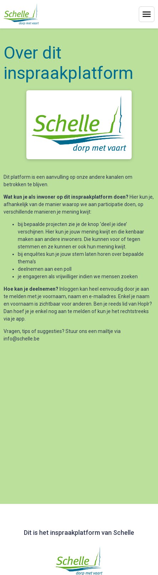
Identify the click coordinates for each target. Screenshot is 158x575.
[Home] (21, 14)
